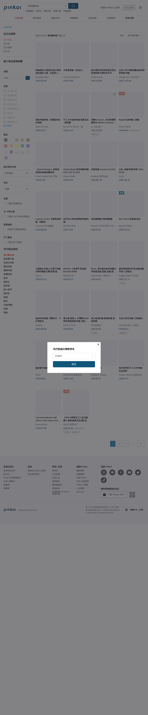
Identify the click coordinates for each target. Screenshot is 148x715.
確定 (74, 364)
